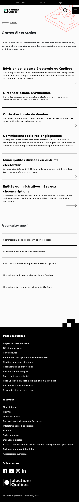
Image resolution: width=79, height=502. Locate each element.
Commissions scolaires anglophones (39, 140)
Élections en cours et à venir (18, 362)
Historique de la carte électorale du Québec (28, 275)
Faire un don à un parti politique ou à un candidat (29, 380)
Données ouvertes (12, 439)
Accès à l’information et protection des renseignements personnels (38, 444)
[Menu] (75, 10)
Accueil (13, 22)
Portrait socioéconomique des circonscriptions (30, 263)
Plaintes (7, 411)
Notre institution (11, 416)
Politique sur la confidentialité (18, 449)
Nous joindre (20, 2)
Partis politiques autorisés (16, 376)
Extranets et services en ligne (18, 390)
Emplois (42, 2)
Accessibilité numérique (15, 453)
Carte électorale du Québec (39, 117)
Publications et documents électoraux (22, 421)
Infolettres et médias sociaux (18, 425)
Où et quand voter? (13, 348)
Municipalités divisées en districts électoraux (39, 165)
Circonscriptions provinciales (39, 96)
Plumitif (7, 430)
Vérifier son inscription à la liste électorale (25, 357)
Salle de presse (11, 435)
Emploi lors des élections (16, 343)
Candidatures (10, 352)
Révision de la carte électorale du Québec (39, 73)
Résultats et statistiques (15, 371)
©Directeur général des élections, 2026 (21, 495)
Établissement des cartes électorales (24, 251)
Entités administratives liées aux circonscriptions (39, 193)
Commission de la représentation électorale (28, 239)
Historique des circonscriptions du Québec (27, 287)
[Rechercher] (65, 10)
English (60, 2)
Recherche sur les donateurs (18, 385)
